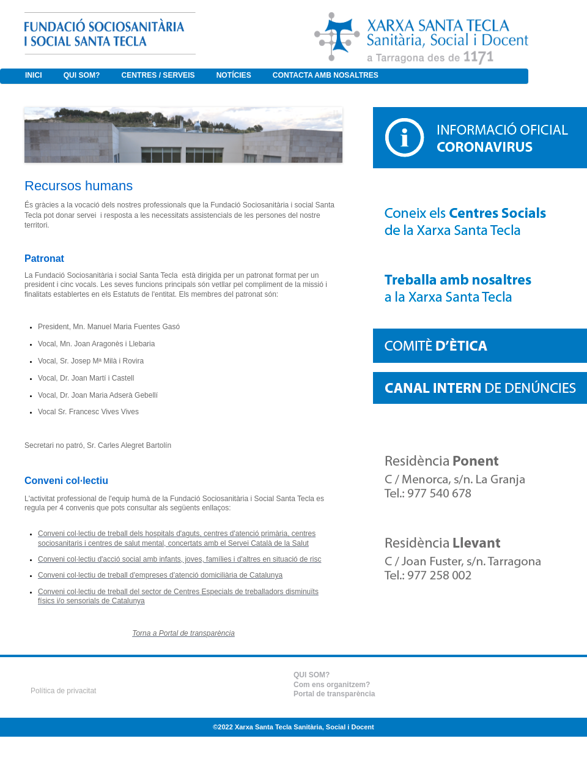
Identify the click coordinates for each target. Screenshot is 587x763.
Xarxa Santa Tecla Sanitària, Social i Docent (304, 727)
